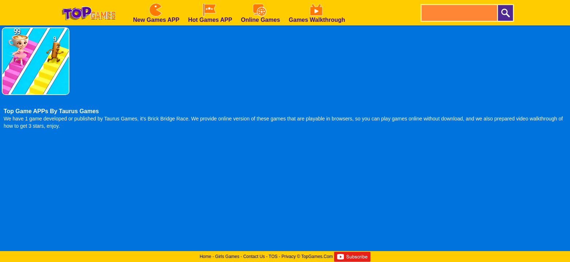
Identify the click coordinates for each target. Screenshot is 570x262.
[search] (459, 13)
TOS (273, 256)
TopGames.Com (317, 256)
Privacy (288, 256)
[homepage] (88, 2)
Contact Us (254, 256)
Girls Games (227, 256)
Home (205, 256)
